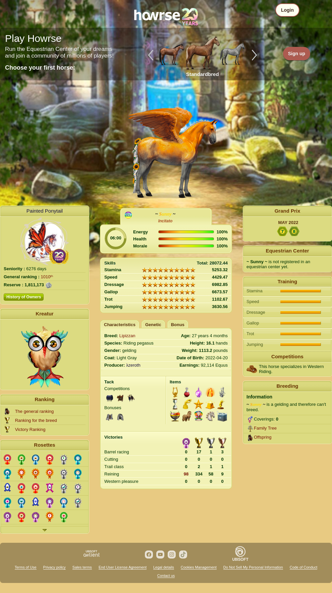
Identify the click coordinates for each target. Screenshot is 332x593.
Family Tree (265, 428)
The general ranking (34, 411)
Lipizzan (127, 335)
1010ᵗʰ (47, 276)
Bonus (177, 324)
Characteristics (119, 324)
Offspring (263, 437)
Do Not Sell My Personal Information (253, 567)
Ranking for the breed (36, 420)
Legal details (163, 567)
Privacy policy (54, 567)
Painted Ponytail (44, 211)
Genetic (153, 324)
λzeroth (133, 365)
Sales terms (82, 567)
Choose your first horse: (40, 67)
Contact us (166, 576)
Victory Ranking (30, 429)
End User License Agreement (123, 567)
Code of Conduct (304, 567)
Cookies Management (199, 567)
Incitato (165, 221)
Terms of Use (26, 567)
